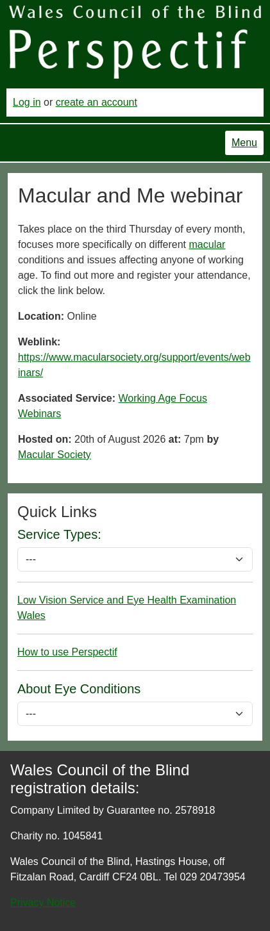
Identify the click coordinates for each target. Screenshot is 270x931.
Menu (244, 142)
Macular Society (54, 454)
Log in (27, 102)
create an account (96, 102)
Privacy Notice (43, 902)
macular (207, 244)
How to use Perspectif (67, 652)
